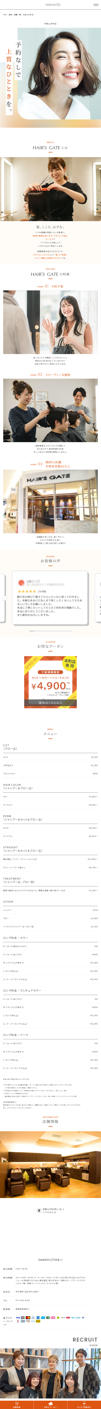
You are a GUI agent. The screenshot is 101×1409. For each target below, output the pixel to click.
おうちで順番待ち (84, 1404)
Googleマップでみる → (50, 1259)
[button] (4, 598)
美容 (10, 14)
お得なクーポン (50, 1404)
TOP (5, 14)
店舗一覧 (17, 14)
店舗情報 (17, 1404)
